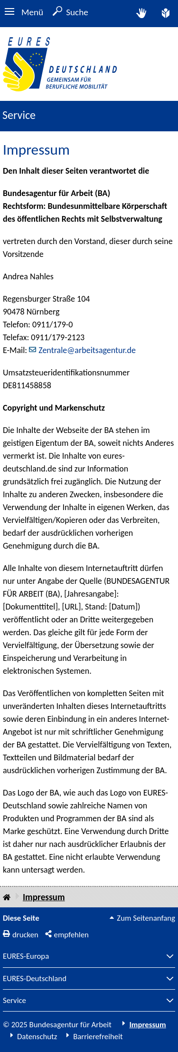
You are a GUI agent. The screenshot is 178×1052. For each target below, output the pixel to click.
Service (14, 1001)
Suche (77, 12)
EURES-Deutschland (34, 979)
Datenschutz (37, 1037)
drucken (25, 935)
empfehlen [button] (71, 935)
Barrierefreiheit (98, 1037)
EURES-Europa (26, 957)
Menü (32, 12)
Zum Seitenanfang (146, 918)
